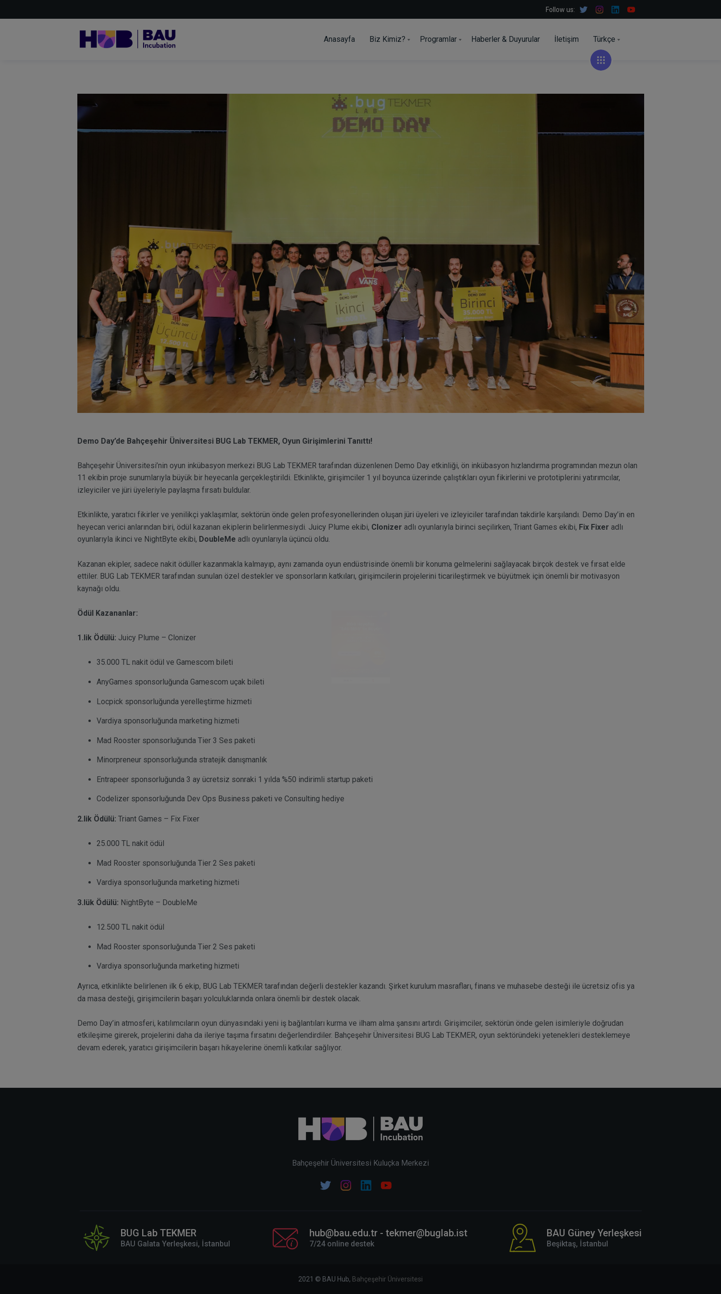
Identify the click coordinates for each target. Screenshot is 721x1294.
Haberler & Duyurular (505, 39)
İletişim (566, 39)
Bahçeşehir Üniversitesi (387, 1279)
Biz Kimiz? (387, 39)
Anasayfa (339, 39)
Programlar (438, 39)
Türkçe (604, 39)
